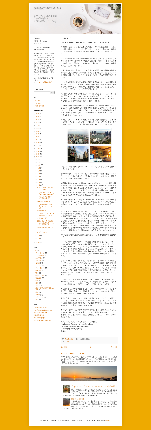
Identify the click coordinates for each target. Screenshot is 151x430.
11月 (39, 162)
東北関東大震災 (42, 218)
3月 (39, 185)
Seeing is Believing (43, 201)
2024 (38, 120)
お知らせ (38, 260)
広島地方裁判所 (39, 315)
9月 (39, 168)
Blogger (107, 420)
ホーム (89, 347)
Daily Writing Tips (39, 318)
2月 (39, 235)
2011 (38, 157)
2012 (38, 154)
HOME (37, 101)
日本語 (37, 295)
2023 (38, 122)
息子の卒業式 (41, 211)
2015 (38, 145)
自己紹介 (38, 103)
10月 (39, 165)
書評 (36, 280)
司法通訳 (38, 278)
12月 (39, 159)
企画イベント (39, 275)
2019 (38, 134)
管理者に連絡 (39, 106)
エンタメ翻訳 (39, 255)
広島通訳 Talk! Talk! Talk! (48, 8)
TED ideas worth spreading (42, 320)
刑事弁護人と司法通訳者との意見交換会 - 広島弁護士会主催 (45, 222)
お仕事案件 (39, 258)
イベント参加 (39, 253)
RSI (36, 250)
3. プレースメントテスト (45, 232)
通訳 (36, 285)
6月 (39, 176)
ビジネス (38, 265)
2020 (38, 131)
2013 (38, 151)
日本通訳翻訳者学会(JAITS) (43, 310)
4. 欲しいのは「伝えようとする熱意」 (45, 188)
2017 (38, 140)
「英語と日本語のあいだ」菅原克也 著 (44, 197)
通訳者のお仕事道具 (78, 399)
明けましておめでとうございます (73, 353)
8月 (39, 171)
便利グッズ (39, 297)
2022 (38, 125)
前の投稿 (114, 347)
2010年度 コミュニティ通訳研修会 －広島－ (45, 214)
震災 (67, 342)
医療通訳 (38, 270)
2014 (38, 148)
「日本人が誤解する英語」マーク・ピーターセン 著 (45, 206)
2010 (38, 242)
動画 (36, 292)
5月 (39, 179)
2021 (38, 128)
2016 (38, 142)
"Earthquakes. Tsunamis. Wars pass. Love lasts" (45, 193)
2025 (38, 117)
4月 (39, 182)
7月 (39, 174)
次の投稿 (64, 347)
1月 (39, 238)
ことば (37, 263)
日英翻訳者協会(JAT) (40, 308)
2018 (38, 137)
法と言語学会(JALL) (40, 312)
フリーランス (39, 268)
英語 (36, 273)
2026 (38, 114)
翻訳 (36, 299)
